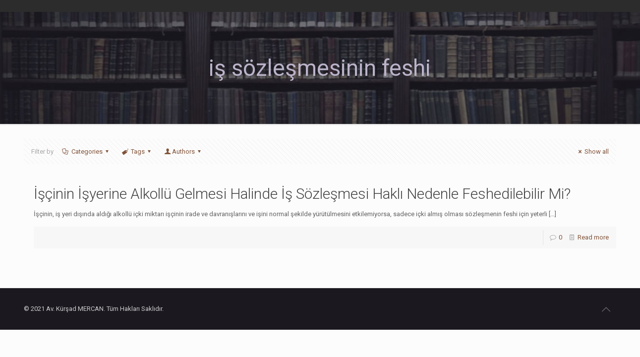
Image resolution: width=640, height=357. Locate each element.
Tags (137, 151)
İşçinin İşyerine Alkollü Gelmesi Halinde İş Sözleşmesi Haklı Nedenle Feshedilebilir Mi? (302, 193)
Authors (183, 151)
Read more (593, 237)
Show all (592, 151)
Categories (86, 151)
